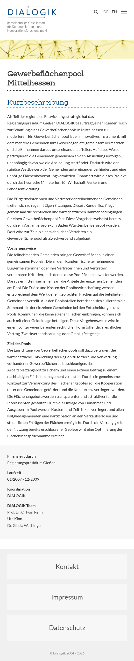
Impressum (67, 597)
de (105, 11)
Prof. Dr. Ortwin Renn (25, 512)
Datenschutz (67, 627)
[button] (124, 11)
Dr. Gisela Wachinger (24, 525)
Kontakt (67, 566)
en (114, 11)
